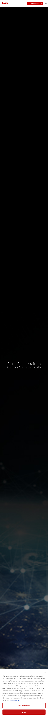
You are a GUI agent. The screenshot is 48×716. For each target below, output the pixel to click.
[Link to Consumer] (5, 3)
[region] (24, 692)
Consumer (34, 3)
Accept (24, 712)
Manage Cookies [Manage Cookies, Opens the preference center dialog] (24, 705)
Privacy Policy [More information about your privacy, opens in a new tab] (15, 700)
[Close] (45, 672)
